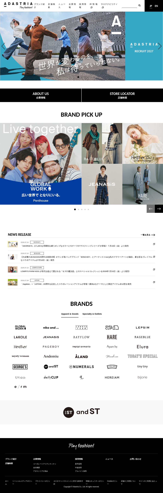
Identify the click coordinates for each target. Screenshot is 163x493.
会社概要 (36, 468)
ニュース (61, 5)
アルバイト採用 (81, 471)
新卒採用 (78, 464)
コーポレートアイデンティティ (44, 464)
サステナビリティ (109, 4)
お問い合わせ (135, 459)
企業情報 (72, 5)
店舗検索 (51, 5)
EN (156, 6)
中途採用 (78, 468)
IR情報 (93, 4)
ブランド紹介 (39, 5)
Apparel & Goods (70, 314)
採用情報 (82, 5)
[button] (3, 46)
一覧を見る (145, 247)
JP (151, 6)
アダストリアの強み (40, 471)
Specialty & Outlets (92, 314)
